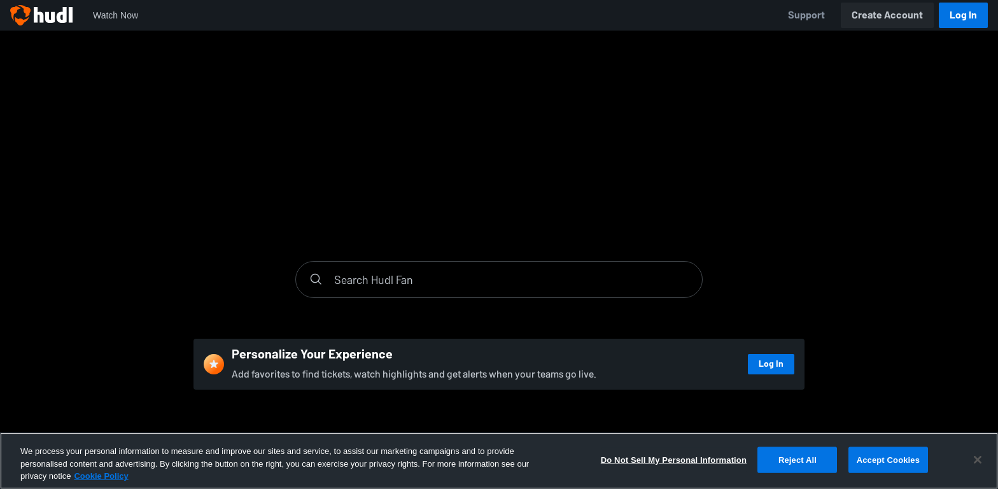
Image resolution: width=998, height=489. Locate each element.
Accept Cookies (888, 459)
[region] (499, 460)
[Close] (978, 460)
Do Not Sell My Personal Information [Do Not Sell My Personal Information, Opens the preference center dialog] (674, 459)
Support (806, 15)
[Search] (511, 279)
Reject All (797, 459)
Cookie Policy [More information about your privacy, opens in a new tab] (101, 476)
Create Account (887, 15)
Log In (963, 15)
